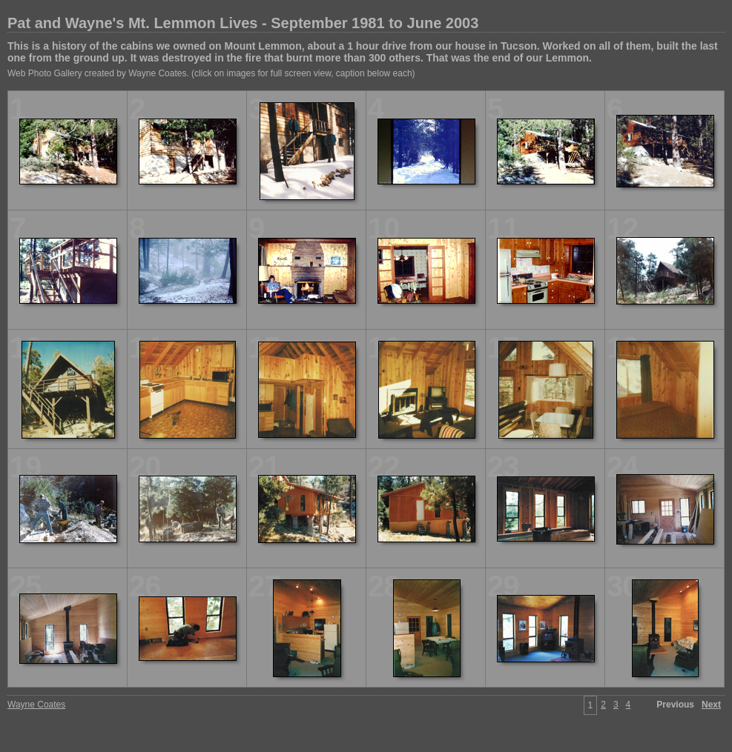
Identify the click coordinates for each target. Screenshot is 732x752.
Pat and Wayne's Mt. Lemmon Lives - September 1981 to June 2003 (242, 23)
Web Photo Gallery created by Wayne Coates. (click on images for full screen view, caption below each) (211, 73)
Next (711, 704)
